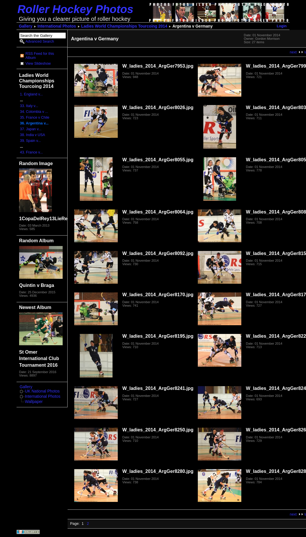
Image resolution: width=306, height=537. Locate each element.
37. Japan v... (30, 129)
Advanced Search (40, 41)
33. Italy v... (29, 106)
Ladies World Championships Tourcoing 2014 (124, 26)
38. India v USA (32, 135)
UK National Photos (42, 391)
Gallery (25, 26)
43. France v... (31, 152)
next (293, 52)
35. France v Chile (34, 117)
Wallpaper (34, 401)
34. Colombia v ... (34, 112)
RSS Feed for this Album (40, 56)
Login (282, 26)
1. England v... (31, 94)
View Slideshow (38, 64)
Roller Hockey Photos (75, 9)
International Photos (56, 26)
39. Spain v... (30, 141)
